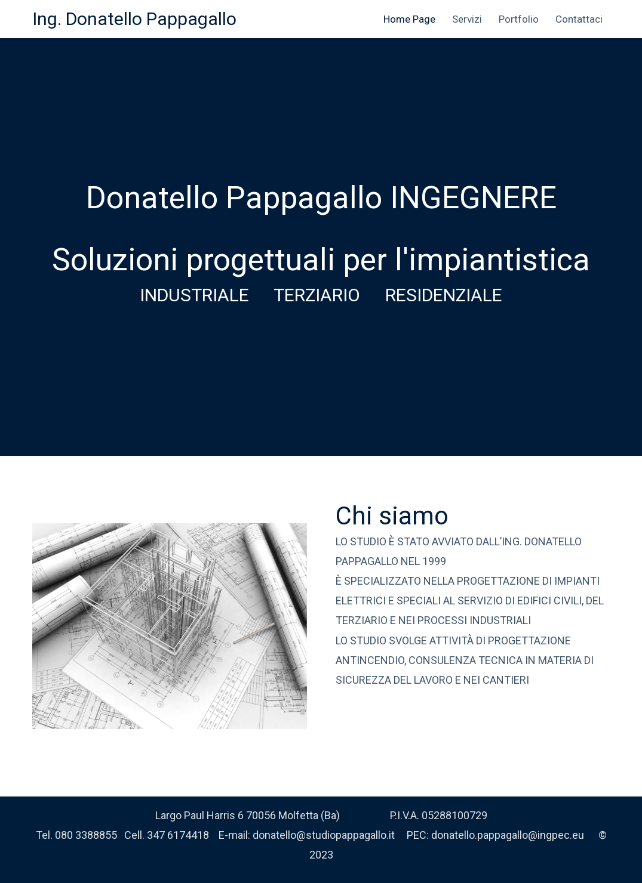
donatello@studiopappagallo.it (324, 835)
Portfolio (519, 19)
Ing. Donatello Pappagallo (134, 18)
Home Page (409, 19)
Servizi (467, 19)
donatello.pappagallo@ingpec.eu (507, 835)
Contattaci (579, 19)
